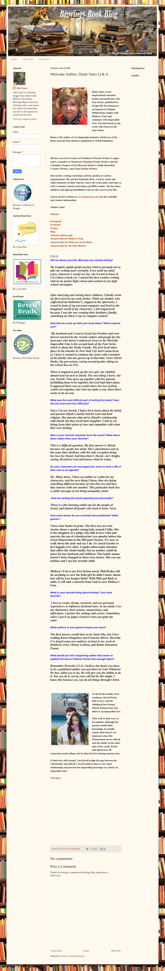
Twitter (54, 228)
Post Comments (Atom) (73, 956)
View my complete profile (25, 119)
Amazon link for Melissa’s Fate (66, 238)
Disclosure (44, 59)
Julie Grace (21, 88)
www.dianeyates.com (88, 196)
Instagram (55, 221)
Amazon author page (61, 235)
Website (54, 214)
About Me (27, 59)
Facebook (55, 224)
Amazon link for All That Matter (67, 245)
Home (14, 59)
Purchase (55, 778)
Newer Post (56, 951)
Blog (53, 231)
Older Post (116, 951)
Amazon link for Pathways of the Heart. (71, 242)
